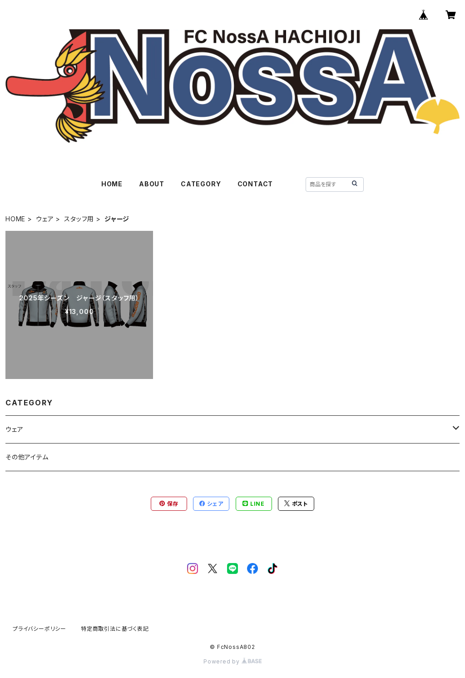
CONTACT (255, 184)
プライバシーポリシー (39, 628)
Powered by (232, 661)
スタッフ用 (79, 219)
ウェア (45, 219)
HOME (112, 184)
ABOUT (151, 184)
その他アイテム (27, 457)
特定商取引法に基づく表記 (115, 628)
